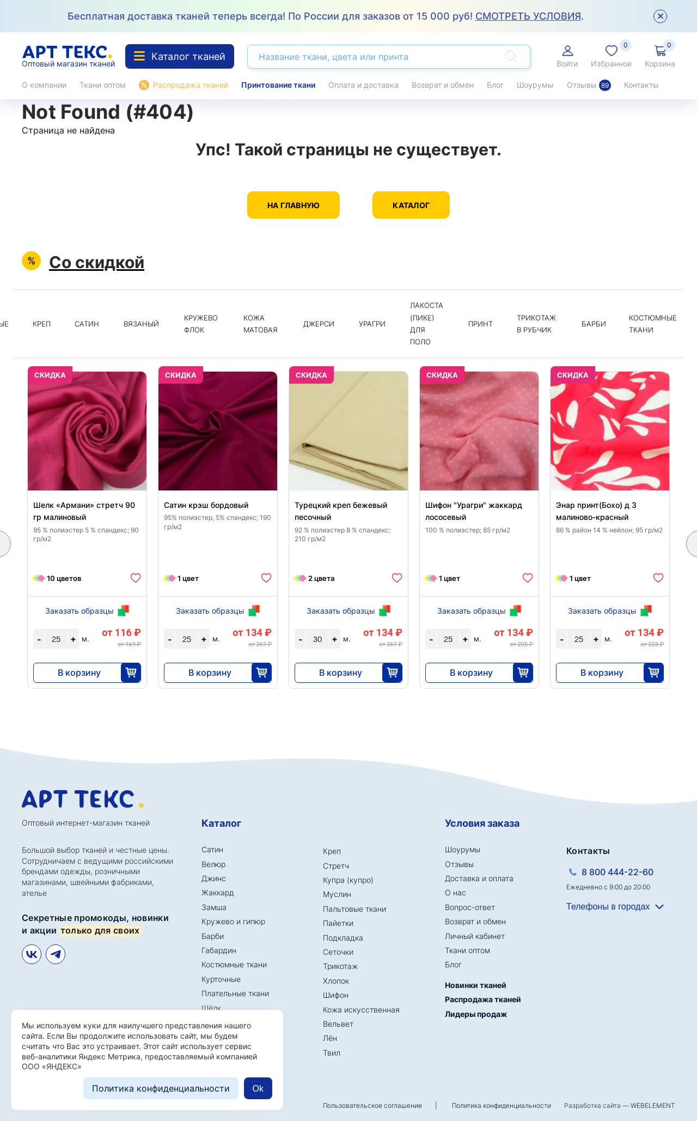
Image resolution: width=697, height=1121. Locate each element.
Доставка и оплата (479, 878)
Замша (214, 907)
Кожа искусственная (361, 1009)
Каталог (411, 205)
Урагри (372, 323)
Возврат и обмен (443, 84)
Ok (258, 1088)
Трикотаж (340, 966)
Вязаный (141, 323)
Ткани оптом (103, 84)
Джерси (318, 323)
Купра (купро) (348, 879)
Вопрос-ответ (470, 907)
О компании (44, 84)
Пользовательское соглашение (372, 1105)
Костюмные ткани (653, 323)
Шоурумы (535, 84)
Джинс (213, 878)
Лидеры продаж (476, 1014)
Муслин (337, 894)
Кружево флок (201, 323)
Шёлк (211, 1008)
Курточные (221, 979)
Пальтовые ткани (354, 908)
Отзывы (589, 85)
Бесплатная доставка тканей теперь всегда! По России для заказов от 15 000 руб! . (326, 16)
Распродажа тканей (190, 84)
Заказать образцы (79, 610)
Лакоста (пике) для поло (426, 323)
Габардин (218, 950)
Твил (331, 1052)
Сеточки (338, 951)
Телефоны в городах (608, 906)
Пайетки (338, 923)
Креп (42, 323)
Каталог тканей (179, 56)
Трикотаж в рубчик (536, 323)
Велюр (213, 864)
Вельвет (338, 1023)
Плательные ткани (235, 993)
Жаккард (217, 892)
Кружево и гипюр (233, 921)
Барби (594, 323)
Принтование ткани (278, 84)
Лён (330, 1038)
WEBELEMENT (653, 1105)
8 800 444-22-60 (617, 871)
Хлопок (336, 980)
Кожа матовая (260, 323)
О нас (455, 892)
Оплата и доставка (363, 84)
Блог (495, 84)
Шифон (335, 994)
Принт (480, 323)
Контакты (641, 84)
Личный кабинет (475, 936)
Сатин (87, 323)
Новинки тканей (475, 985)
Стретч (336, 865)
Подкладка (343, 937)
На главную (293, 205)
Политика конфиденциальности (501, 1105)
